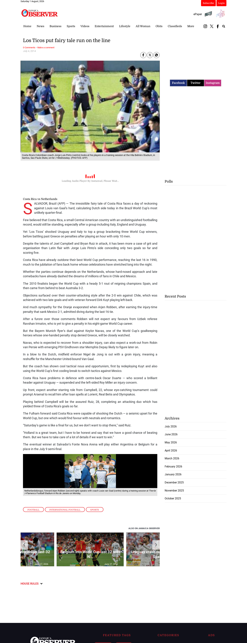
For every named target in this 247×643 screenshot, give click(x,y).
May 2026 (171, 442)
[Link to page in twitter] (150, 55)
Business (55, 26)
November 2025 (174, 490)
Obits (159, 26)
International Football (64, 509)
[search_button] (223, 26)
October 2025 (173, 498)
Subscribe (208, 3)
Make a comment (45, 47)
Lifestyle (124, 26)
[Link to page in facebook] (143, 55)
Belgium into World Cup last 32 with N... (90, 554)
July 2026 (171, 426)
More (190, 26)
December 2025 (174, 482)
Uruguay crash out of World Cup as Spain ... (160, 554)
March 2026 (172, 458)
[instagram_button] (205, 26)
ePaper (197, 14)
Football (33, 509)
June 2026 (171, 434)
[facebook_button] (218, 26)
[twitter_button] (211, 26)
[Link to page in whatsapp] (156, 55)
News (40, 26)
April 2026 (171, 450)
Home (27, 26)
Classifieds (175, 26)
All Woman (143, 26)
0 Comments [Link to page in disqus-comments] (29, 47)
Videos (84, 26)
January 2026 (173, 474)
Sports (71, 26)
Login (221, 3)
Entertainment (104, 26)
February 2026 (173, 466)
